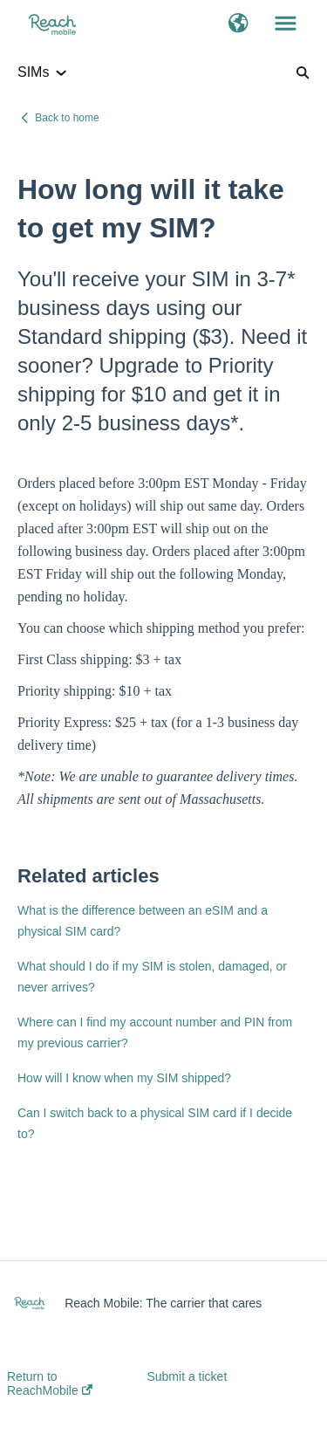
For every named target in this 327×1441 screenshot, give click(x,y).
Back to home (67, 118)
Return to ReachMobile (49, 1383)
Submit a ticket (186, 1376)
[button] (238, 24)
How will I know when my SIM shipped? (124, 1078)
